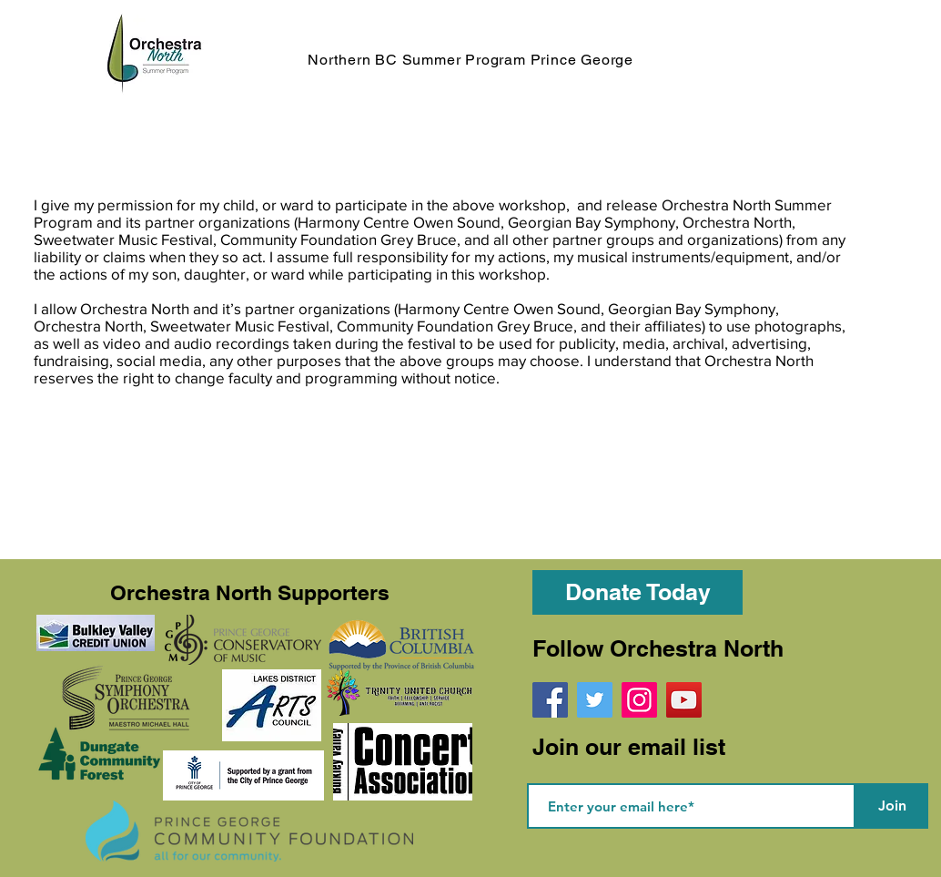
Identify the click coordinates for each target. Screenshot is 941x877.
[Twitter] (594, 700)
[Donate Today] (637, 592)
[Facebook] (550, 700)
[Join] (891, 806)
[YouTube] (684, 700)
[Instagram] (639, 700)
